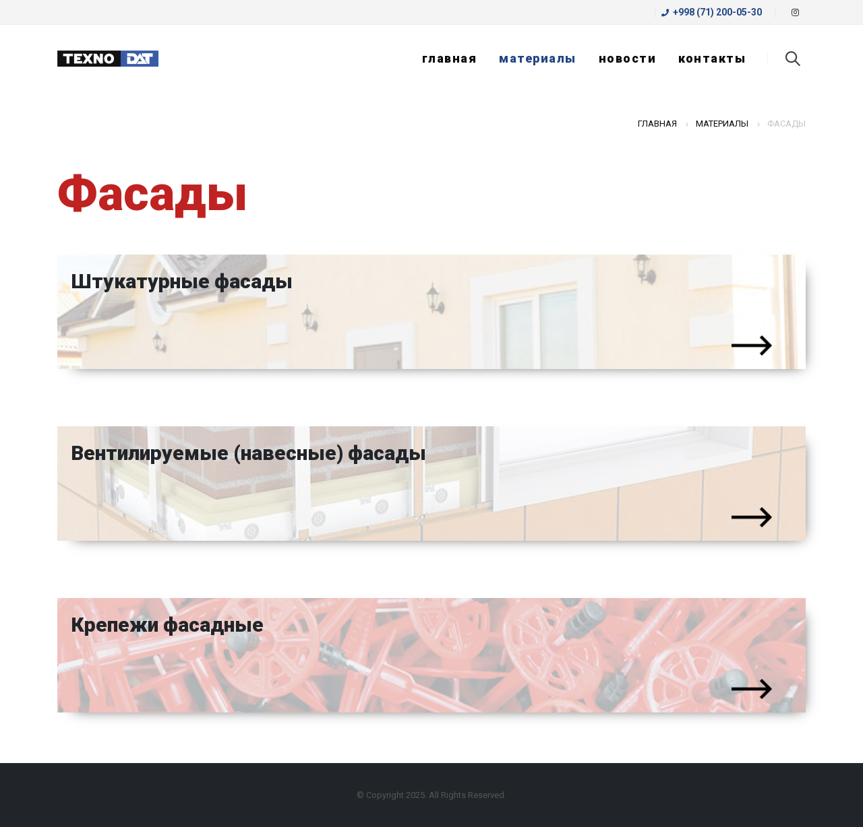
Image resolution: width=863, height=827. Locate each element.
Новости (628, 58)
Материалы (537, 58)
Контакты (712, 58)
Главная (449, 58)
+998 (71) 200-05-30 (711, 12)
